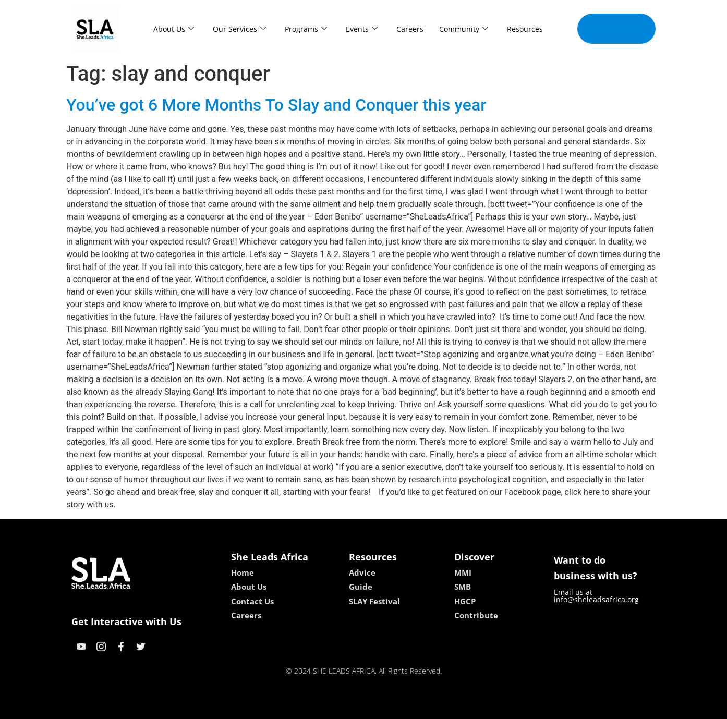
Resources (525, 29)
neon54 (431, 707)
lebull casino (337, 707)
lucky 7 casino (388, 707)
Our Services (239, 29)
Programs (306, 29)
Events (362, 29)
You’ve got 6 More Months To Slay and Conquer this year (276, 105)
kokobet (297, 707)
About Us (173, 29)
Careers (409, 29)
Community (463, 29)
